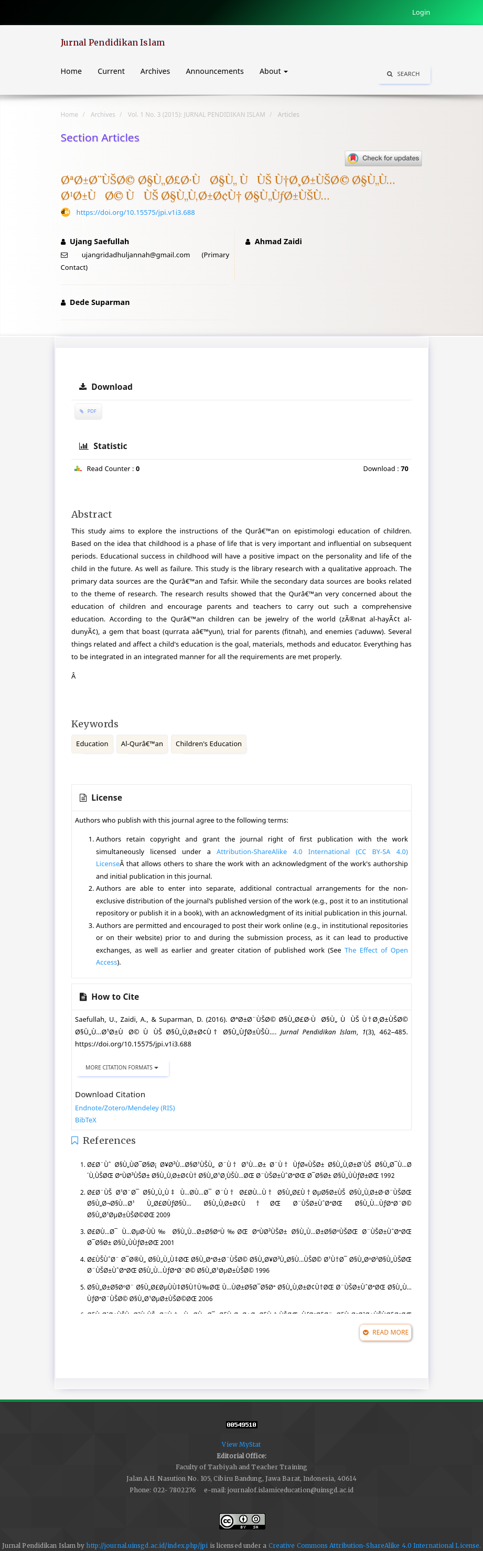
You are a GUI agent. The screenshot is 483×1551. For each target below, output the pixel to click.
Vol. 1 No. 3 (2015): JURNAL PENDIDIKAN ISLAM (196, 114)
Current (111, 71)
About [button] (274, 71)
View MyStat (241, 1444)
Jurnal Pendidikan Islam (113, 42)
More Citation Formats (121, 1067)
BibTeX (85, 1119)
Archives (155, 71)
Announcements (215, 71)
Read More (386, 1332)
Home (71, 71)
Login (421, 12)
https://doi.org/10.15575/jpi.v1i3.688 (136, 212)
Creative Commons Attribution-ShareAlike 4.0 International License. (375, 1545)
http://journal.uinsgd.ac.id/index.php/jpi (147, 1545)
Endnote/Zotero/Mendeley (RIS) (125, 1107)
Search (403, 74)
